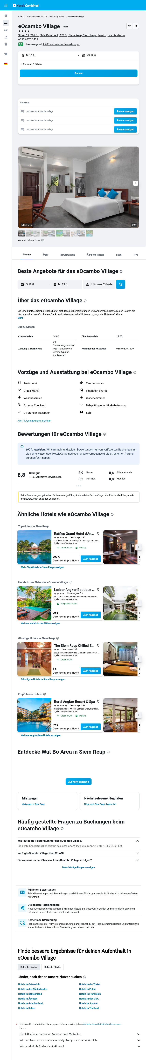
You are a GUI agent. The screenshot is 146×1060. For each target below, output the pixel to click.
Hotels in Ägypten (28, 998)
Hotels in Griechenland (31, 1003)
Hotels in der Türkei (90, 984)
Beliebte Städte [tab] (53, 967)
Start (21, 17)
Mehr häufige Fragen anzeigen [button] (79, 867)
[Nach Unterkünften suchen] (5, 22)
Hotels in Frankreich (90, 994)
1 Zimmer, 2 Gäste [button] (32, 64)
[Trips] (5, 54)
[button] (6, 5)
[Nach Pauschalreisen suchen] (5, 37)
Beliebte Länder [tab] (29, 967)
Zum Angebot (91, 559)
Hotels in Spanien (89, 1003)
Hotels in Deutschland (31, 994)
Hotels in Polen (88, 989)
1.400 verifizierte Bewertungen (61, 44)
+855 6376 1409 (29, 39)
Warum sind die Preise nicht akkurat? (80, 1046)
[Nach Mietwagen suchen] (5, 30)
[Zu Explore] (5, 44)
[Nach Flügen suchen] (5, 15)
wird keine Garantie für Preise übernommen (102, 1024)
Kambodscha (33, 17)
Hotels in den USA (89, 998)
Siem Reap (54, 17)
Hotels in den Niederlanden (33, 989)
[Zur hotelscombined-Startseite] (25, 5)
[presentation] (43, 240)
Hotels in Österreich (29, 984)
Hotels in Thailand (89, 1008)
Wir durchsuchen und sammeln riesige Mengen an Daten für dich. (80, 1040)
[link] (43, 567)
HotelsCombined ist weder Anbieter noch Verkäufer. (80, 1034)
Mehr (21, 317)
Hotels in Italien (27, 1008)
